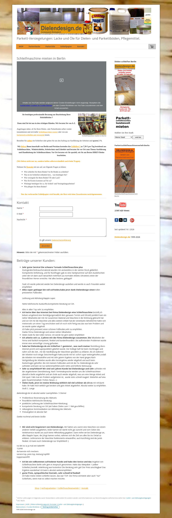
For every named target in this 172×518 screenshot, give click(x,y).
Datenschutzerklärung (61, 240)
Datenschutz (20, 507)
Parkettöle (50, 46)
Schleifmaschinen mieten (48, 132)
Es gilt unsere (55, 240)
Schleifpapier (66, 46)
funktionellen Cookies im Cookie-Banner (36, 105)
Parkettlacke (34, 46)
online (29, 141)
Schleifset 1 (75, 147)
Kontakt (80, 46)
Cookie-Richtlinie (33, 507)
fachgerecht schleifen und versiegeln (30, 135)
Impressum (20, 504)
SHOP (21, 46)
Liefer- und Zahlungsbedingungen (138, 498)
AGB (27, 504)
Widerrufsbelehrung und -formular (43, 504)
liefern (23, 147)
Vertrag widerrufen (50, 507)
